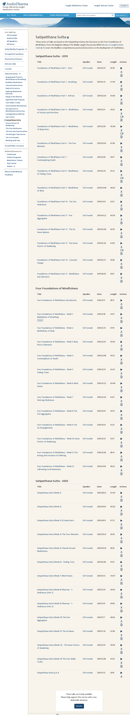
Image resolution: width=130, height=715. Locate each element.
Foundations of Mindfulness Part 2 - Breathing (57, 82)
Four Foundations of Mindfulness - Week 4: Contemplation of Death (55, 357)
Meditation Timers (15, 160)
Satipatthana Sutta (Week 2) (49, 506)
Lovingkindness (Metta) (15, 114)
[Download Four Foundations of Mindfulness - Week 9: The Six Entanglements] (121, 428)
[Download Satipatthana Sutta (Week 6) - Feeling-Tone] (121, 566)
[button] (121, 68)
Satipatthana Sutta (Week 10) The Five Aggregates (53, 619)
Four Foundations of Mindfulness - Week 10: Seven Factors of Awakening (58, 440)
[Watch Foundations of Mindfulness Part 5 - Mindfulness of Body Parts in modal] (122, 134)
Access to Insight (110, 45)
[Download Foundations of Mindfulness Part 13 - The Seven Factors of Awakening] (121, 247)
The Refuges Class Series (15, 134)
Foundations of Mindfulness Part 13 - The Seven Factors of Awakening (57, 245)
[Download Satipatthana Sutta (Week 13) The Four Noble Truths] (121, 662)
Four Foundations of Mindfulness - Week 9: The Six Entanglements (57, 426)
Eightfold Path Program (15, 100)
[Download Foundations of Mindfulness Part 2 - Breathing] (121, 86)
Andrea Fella (12, 38)
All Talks (11, 15)
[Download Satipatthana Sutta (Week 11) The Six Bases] (121, 635)
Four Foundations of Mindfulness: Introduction (57, 300)
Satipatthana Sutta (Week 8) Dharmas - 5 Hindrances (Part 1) (54, 591)
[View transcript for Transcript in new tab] (121, 75)
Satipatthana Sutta (13, 120)
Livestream (11, 154)
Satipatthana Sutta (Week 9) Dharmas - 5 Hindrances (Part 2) (54, 605)
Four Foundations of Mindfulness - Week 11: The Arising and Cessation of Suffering (57, 454)
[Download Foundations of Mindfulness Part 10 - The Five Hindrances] (121, 205)
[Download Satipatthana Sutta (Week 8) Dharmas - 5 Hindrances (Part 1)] (121, 593)
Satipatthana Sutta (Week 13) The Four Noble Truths (56, 660)
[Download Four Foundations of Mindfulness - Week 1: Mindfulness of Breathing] (121, 318)
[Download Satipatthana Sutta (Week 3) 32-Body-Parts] (121, 524)
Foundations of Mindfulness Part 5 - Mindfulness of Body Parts (57, 128)
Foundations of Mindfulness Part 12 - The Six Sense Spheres (56, 231)
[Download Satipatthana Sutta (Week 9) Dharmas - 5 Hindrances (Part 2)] (121, 607)
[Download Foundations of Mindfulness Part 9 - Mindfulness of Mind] (121, 191)
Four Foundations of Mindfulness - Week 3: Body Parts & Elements (57, 343)
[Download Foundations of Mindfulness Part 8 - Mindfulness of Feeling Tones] (121, 175)
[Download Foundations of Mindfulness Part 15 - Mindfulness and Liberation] (121, 277)
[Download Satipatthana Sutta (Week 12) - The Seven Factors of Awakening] (121, 649)
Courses (8, 69)
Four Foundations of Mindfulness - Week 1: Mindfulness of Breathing (55, 315)
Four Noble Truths (13, 103)
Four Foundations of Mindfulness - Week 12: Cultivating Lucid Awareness (55, 468)
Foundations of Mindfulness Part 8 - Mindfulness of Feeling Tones (57, 172)
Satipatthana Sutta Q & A (48, 672)
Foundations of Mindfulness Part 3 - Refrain (55, 96)
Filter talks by (120, 15)
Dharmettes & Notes (13, 59)
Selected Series (13, 73)
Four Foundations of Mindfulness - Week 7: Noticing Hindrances (55, 399)
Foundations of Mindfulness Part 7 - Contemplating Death (52, 158)
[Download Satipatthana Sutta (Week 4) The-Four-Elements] (121, 538)
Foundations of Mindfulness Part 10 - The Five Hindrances (56, 203)
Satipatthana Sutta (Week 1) (49, 493)
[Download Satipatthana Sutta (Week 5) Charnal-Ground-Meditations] (121, 552)
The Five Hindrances (14, 128)
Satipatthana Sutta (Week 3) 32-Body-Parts (55, 520)
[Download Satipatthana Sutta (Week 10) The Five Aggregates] (121, 621)
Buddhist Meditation (14, 82)
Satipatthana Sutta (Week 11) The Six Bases (55, 631)
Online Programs (14, 157)
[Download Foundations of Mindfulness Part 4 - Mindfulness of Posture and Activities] (121, 113)
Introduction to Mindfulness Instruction (15, 110)
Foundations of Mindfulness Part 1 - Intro (54, 68)
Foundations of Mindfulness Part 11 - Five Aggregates (54, 217)
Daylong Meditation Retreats (14, 92)
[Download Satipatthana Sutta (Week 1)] (121, 496)
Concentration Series (14, 85)
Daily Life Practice (13, 88)
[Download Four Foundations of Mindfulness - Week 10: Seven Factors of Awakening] (121, 442)
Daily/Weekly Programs (16, 49)
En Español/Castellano (14, 54)
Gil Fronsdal (12, 35)
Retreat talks (10, 64)
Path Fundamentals (33, 15)
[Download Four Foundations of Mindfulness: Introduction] (121, 304)
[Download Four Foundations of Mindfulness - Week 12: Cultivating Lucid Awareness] (121, 470)
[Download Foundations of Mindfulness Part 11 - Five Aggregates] (121, 219)
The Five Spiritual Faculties (16, 131)
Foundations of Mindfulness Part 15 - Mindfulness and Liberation (58, 275)
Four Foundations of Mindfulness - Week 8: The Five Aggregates (57, 412)
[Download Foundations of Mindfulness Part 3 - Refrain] (121, 99)
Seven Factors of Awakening (12, 124)
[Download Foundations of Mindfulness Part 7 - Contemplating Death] (121, 161)
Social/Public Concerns (14, 146)
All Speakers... (12, 41)
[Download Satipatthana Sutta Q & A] (121, 676)
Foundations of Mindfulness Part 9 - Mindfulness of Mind (57, 189)
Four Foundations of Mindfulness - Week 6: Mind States (57, 385)
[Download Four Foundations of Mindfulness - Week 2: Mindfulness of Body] (121, 332)
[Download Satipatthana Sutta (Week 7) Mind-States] (121, 579)
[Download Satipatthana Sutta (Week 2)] (121, 510)
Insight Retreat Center (104, 5)
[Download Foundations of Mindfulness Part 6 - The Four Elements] (121, 147)
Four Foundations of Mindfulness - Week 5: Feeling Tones (55, 371)
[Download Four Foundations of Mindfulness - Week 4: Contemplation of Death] (121, 359)
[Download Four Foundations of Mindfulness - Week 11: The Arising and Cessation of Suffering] (121, 456)
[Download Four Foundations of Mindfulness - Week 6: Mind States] (121, 387)
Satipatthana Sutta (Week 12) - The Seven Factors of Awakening (58, 646)
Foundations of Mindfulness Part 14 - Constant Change (57, 261)
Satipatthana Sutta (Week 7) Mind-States (54, 576)
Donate (124, 6)
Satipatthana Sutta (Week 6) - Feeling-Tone (55, 562)
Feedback (9, 174)
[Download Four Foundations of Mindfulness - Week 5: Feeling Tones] (121, 373)
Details (40, 320)
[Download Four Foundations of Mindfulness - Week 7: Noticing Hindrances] (121, 401)
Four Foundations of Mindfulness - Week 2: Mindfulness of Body (55, 329)
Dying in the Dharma (14, 97)
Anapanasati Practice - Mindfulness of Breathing (16, 78)
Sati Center (10, 117)
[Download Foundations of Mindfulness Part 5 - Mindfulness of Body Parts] (121, 130)
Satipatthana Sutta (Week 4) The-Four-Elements (58, 534)
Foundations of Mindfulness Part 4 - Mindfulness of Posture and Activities (58, 111)
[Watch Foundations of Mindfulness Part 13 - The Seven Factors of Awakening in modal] (122, 250)
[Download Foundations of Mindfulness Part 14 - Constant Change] (121, 264)
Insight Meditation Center (77, 5)
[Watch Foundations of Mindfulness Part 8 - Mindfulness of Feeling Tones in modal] (122, 178)
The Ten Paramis (12, 137)
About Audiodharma (13, 171)
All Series (10, 44)
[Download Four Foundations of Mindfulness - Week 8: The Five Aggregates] (121, 415)
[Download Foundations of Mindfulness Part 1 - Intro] (121, 72)
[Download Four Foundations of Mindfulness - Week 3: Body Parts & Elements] (121, 345)
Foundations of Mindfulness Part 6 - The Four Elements (56, 145)
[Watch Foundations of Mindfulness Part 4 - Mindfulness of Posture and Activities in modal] (122, 117)
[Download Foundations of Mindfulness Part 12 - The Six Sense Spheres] (121, 233)
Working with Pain (13, 140)
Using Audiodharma (59, 15)
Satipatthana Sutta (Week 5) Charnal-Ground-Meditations (56, 550)
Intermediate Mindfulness (16, 106)
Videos (11, 166)
